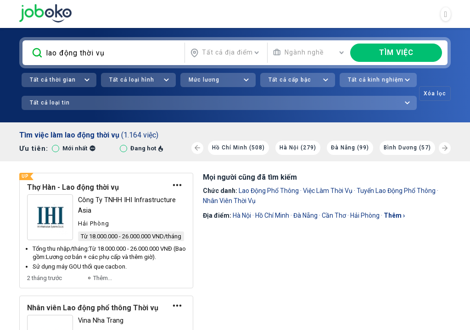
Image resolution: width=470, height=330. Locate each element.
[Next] (445, 148)
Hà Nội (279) (298, 147)
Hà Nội (242, 215)
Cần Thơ (334, 215)
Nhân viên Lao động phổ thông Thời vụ (92, 307)
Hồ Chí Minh (272, 215)
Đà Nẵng (305, 215)
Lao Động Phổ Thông (269, 190)
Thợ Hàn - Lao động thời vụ (73, 187)
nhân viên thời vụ (229, 200)
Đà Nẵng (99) (350, 147)
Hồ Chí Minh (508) (238, 147)
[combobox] (224, 53)
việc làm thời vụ (327, 190)
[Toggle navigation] (446, 14)
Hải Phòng (365, 215)
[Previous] (197, 148)
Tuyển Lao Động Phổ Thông (396, 190)
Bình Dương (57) (407, 147)
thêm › (394, 215)
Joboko (45, 13)
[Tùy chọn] (177, 185)
